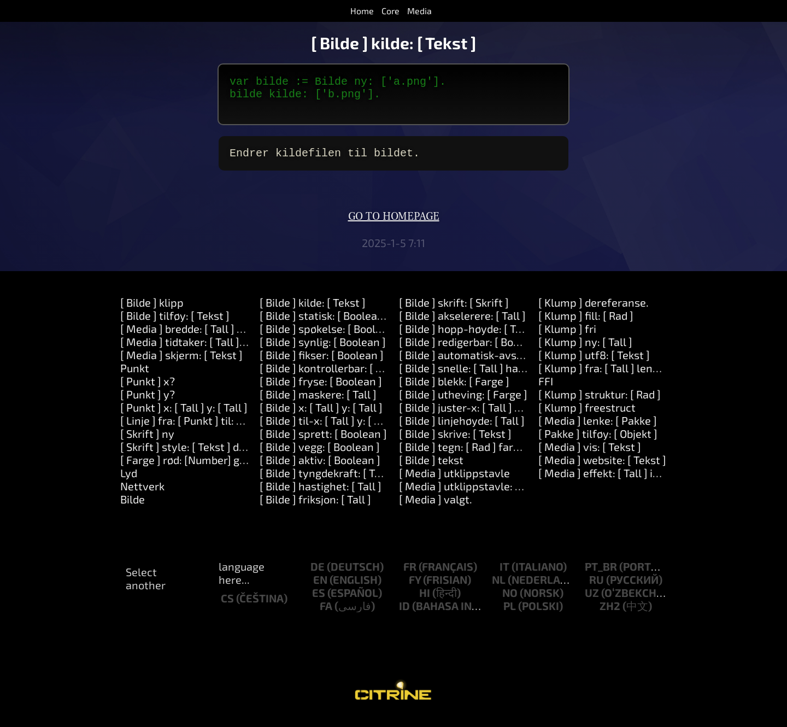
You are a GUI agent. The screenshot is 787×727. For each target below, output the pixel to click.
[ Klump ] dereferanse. (593, 311)
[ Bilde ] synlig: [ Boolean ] (323, 350)
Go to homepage (393, 225)
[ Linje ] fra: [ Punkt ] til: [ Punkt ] (198, 429)
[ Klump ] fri (567, 337)
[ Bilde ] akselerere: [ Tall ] (462, 324)
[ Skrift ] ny (147, 442)
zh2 (610, 614)
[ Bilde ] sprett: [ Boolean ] (323, 442)
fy (415, 588)
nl (499, 588)
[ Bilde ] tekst (431, 468)
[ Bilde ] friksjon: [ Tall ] (315, 507)
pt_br (601, 575)
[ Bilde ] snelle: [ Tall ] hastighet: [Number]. (503, 376)
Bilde (132, 507)
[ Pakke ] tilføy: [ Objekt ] (597, 442)
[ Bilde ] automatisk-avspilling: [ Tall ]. (492, 363)
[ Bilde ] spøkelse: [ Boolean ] (330, 337)
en (320, 588)
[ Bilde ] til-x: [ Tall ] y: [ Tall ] (329, 429)
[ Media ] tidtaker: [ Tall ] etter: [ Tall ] (211, 350)
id (404, 614)
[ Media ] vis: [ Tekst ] (589, 455)
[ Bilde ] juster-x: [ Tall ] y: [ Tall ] (477, 416)
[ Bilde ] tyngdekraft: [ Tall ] (326, 481)
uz (592, 601)
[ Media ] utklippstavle (454, 481)
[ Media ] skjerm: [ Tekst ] (181, 363)
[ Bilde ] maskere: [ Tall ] (318, 402)
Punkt (134, 376)
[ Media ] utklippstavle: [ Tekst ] (476, 494)
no (510, 601)
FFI (545, 389)
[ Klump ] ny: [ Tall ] (585, 350)
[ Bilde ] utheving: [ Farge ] (463, 402)
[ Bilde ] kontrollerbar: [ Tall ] (330, 376)
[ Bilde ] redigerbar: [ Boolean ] (473, 350)
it (504, 575)
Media (419, 10)
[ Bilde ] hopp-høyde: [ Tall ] (466, 337)
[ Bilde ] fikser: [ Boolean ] (322, 363)
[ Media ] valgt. (435, 507)
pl (509, 614)
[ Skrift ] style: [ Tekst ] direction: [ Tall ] (216, 455)
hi (424, 601)
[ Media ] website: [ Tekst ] (602, 468)
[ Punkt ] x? (147, 389)
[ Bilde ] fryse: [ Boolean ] (321, 389)
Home (362, 10)
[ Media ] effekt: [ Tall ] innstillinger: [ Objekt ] (648, 481)
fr (409, 575)
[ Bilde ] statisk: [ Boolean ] (325, 324)
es (318, 601)
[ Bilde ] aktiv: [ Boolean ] (320, 468)
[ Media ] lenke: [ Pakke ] (597, 429)
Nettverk (142, 494)
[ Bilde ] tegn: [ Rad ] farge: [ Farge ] (485, 455)
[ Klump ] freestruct (587, 416)
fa (326, 614)
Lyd (128, 481)
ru (596, 588)
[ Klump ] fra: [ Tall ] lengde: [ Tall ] (622, 376)
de (317, 575)
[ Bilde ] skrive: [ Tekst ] (455, 442)
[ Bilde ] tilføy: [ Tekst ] (175, 324)
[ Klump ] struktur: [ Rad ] (599, 402)
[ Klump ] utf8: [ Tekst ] (594, 363)
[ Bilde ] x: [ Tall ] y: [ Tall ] (321, 416)
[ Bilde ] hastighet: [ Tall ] (320, 494)
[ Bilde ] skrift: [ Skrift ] (454, 311)
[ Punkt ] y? (147, 402)
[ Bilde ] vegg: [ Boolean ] (320, 455)
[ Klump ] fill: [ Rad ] (585, 324)
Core (390, 10)
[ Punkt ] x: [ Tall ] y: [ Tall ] (184, 416)
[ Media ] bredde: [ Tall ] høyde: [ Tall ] (211, 337)
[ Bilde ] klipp (152, 311)
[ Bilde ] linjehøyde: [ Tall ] (462, 429)
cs (227, 606)
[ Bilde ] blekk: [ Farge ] (454, 389)
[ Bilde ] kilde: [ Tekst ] (313, 311)
